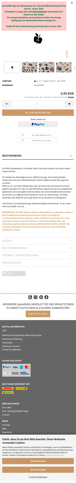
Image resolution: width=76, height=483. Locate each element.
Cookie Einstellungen (38, 477)
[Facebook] (46, 298)
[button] (14, 273)
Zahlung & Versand (10, 346)
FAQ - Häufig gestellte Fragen (15, 411)
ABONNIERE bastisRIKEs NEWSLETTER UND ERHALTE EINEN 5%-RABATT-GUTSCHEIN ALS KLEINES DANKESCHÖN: (38, 306)
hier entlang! (38, 313)
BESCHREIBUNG (11, 155)
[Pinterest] (41, 298)
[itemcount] (38, 104)
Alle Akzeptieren (38, 461)
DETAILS (7, 240)
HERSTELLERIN (11, 262)
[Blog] (30, 298)
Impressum (7, 342)
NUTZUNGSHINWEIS (14, 248)
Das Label (6, 407)
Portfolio (6, 425)
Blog (4, 428)
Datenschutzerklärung (54, 455)
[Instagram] (35, 298)
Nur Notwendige (38, 470)
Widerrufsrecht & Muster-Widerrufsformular (22, 335)
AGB (4, 330)
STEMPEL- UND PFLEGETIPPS (20, 255)
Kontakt (6, 415)
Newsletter (7, 432)
